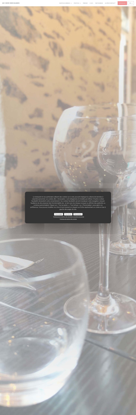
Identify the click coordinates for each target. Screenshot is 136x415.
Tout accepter (58, 214)
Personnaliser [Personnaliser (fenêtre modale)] (78, 214)
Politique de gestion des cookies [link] (68, 219)
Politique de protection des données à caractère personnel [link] (68, 217)
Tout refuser (68, 214)
